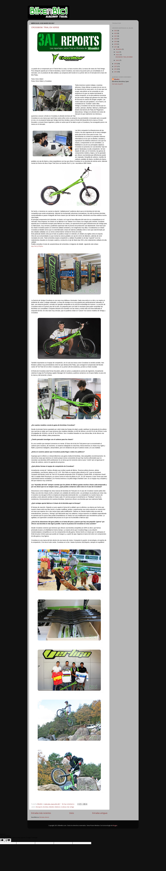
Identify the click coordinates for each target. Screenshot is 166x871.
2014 (115, 69)
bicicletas (45, 807)
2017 (115, 47)
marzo (118, 54)
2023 (115, 30)
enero (118, 60)
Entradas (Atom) (44, 817)
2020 (115, 39)
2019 (115, 41)
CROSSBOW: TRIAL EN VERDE (45, 27)
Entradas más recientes (41, 813)
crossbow (63, 807)
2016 (115, 63)
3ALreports (39, 807)
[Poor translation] (7, 840)
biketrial (57, 807)
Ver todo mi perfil (117, 84)
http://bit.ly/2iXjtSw (37, 246)
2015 (115, 66)
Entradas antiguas (99, 813)
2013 (115, 72)
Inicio (71, 813)
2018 (115, 44)
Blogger (115, 825)
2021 (115, 36)
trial (68, 807)
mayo (118, 52)
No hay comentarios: (68, 804)
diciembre (119, 49)
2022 (115, 33)
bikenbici (51, 807)
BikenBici (116, 79)
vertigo (72, 807)
